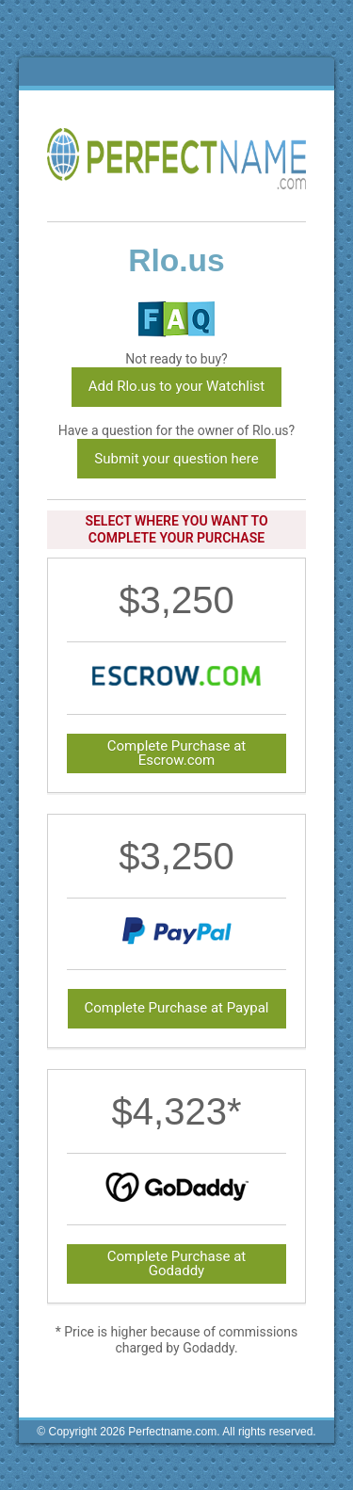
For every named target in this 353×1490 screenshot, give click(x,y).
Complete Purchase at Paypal (177, 1007)
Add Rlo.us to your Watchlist (176, 386)
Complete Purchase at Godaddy (177, 1263)
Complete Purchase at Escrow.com (177, 753)
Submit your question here (176, 458)
